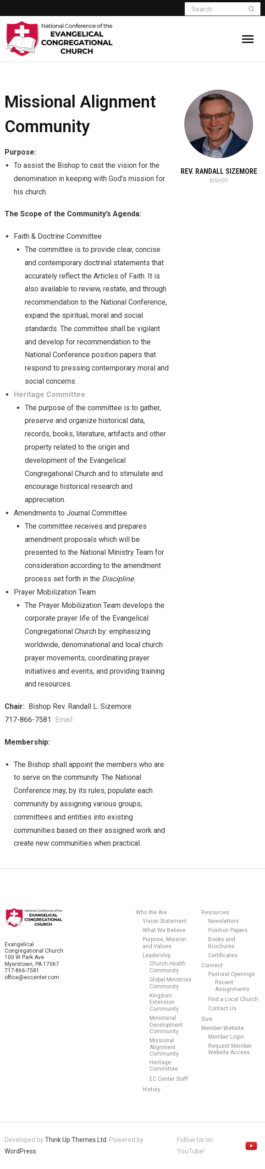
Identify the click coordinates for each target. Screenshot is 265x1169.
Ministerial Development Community (166, 1025)
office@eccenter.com (32, 977)
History (151, 1089)
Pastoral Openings (231, 974)
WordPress (20, 1151)
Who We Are (151, 912)
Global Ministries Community (170, 982)
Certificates (222, 955)
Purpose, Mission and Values (164, 942)
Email (63, 719)
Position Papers (228, 930)
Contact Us (222, 1008)
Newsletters (223, 921)
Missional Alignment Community (164, 1047)
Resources (215, 912)
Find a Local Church (233, 999)
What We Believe (164, 930)
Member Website (222, 1028)
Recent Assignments (232, 985)
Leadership (157, 955)
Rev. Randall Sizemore (219, 171)
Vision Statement (165, 921)
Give (206, 1019)
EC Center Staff (168, 1079)
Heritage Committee (163, 1065)
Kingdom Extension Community (164, 1002)
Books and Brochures (221, 942)
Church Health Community (167, 966)
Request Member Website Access (230, 1049)
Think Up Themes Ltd (75, 1139)
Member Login (226, 1037)
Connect (212, 965)
